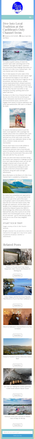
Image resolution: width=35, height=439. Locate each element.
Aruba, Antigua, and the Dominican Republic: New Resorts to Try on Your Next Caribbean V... (17, 289)
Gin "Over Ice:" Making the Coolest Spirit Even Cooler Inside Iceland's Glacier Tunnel (17, 378)
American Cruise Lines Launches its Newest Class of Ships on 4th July (17, 408)
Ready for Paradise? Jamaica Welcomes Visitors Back (17, 348)
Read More (17, 275)
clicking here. (24, 177)
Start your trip (17, 435)
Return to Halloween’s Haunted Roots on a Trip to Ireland (17, 319)
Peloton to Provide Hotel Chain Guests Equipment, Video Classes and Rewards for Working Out (17, 260)
